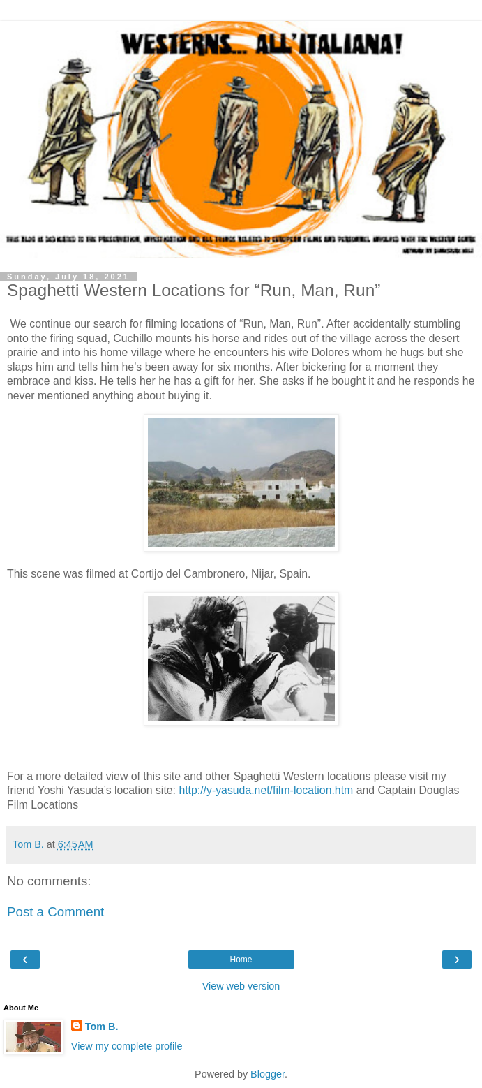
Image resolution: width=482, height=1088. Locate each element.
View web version (241, 986)
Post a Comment (55, 911)
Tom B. (102, 1026)
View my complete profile (127, 1046)
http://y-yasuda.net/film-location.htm (266, 790)
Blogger (267, 1074)
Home (240, 959)
